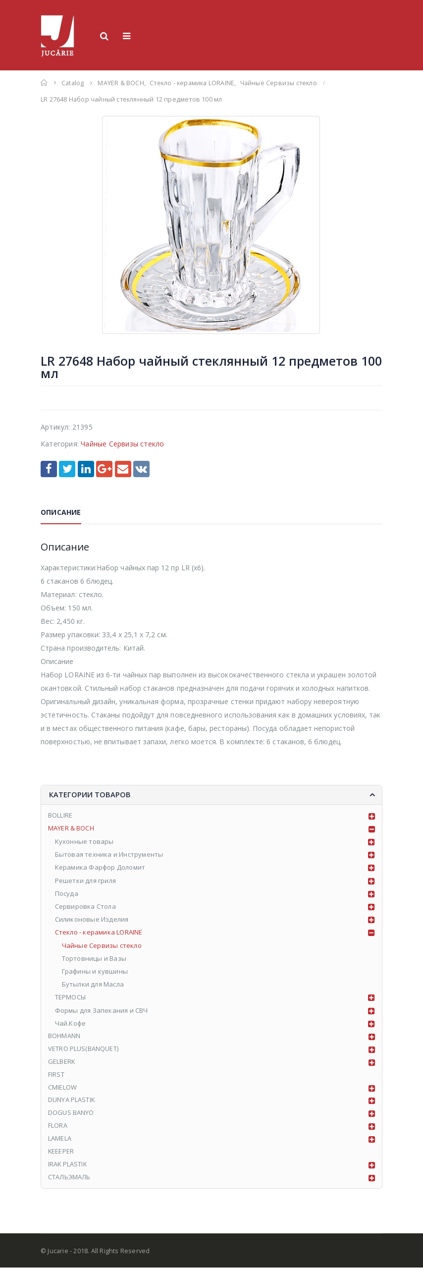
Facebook (49, 469)
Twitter (67, 469)
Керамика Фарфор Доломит (100, 868)
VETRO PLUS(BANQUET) (83, 1049)
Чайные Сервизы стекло (122, 443)
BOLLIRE (60, 816)
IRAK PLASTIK (68, 1166)
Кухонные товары (84, 841)
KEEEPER (61, 1153)
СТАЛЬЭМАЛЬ (69, 1179)
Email (123, 469)
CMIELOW (62, 1088)
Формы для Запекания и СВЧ (101, 1010)
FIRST (56, 1075)
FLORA (57, 1127)
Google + (104, 469)
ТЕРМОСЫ (70, 998)
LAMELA (59, 1140)
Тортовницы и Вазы (94, 958)
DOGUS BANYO (71, 1114)
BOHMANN (64, 1036)
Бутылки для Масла (93, 985)
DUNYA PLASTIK (72, 1101)
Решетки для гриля (85, 881)
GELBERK (61, 1062)
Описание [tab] (61, 512)
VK (141, 469)
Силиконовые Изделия (92, 920)
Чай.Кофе (70, 1023)
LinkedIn (86, 469)
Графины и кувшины (95, 971)
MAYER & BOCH (71, 829)
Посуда (66, 893)
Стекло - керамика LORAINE (99, 933)
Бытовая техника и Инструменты (109, 855)
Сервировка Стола (85, 906)
